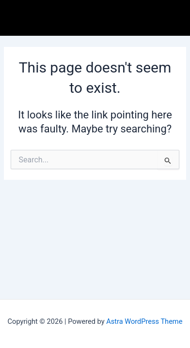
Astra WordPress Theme (144, 321)
